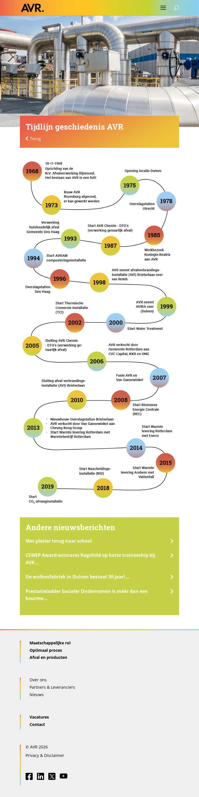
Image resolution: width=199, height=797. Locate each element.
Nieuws (37, 694)
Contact (37, 724)
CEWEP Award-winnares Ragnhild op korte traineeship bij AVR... (90, 559)
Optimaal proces (46, 650)
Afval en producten (48, 657)
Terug (35, 138)
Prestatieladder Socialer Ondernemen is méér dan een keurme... (87, 595)
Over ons (38, 679)
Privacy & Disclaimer (45, 755)
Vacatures (39, 717)
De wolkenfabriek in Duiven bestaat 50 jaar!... (77, 577)
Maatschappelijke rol (50, 643)
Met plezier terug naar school (59, 541)
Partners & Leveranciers (52, 687)
